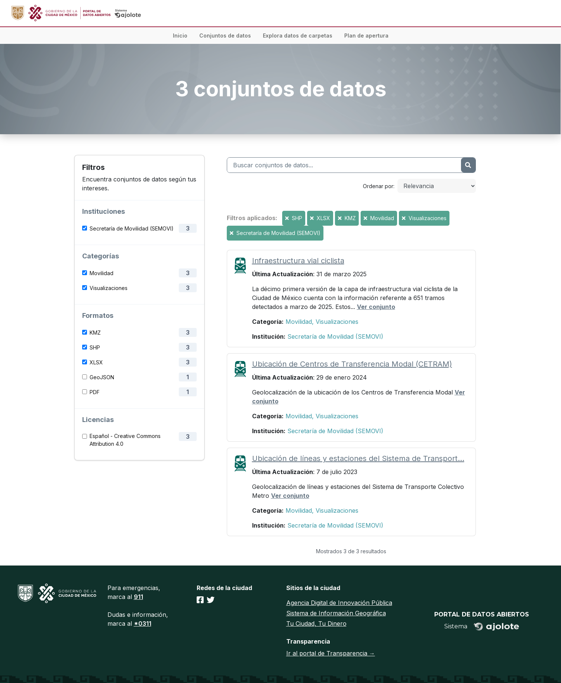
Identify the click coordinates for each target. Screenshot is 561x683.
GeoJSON (102, 377)
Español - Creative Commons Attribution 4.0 (125, 440)
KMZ (95, 332)
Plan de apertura (366, 35)
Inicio (180, 35)
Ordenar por (378, 186)
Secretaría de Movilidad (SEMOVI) (132, 228)
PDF (95, 392)
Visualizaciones (109, 288)
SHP (95, 347)
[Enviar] (468, 165)
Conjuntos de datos (225, 35)
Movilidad (101, 273)
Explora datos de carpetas (297, 35)
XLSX (96, 362)
